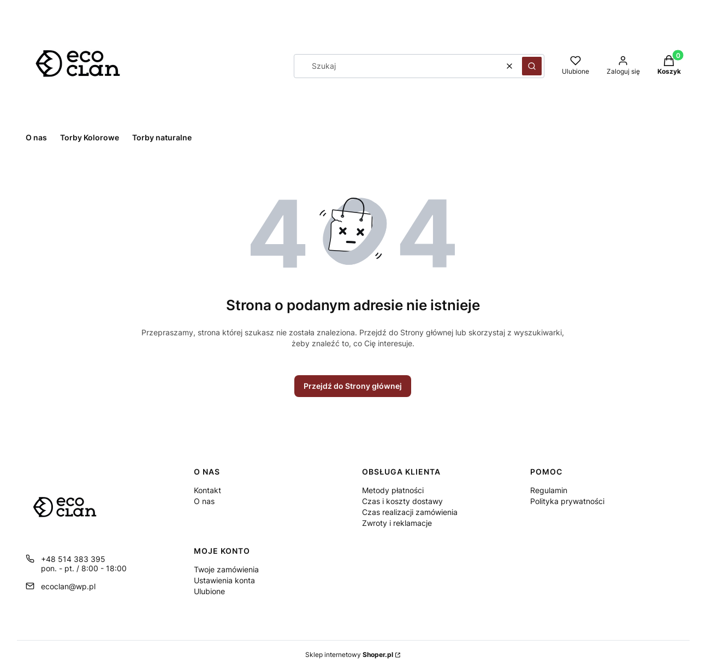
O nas (204, 501)
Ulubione (209, 591)
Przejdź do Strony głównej (353, 385)
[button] (532, 66)
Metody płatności (393, 490)
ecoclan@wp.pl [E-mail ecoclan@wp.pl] (68, 586)
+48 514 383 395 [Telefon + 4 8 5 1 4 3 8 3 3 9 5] (73, 559)
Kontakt (207, 490)
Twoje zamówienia (226, 569)
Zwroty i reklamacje (397, 523)
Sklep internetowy (349, 654)
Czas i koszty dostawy (402, 501)
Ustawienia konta (224, 580)
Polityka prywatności (567, 501)
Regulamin (548, 490)
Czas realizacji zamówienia (410, 512)
